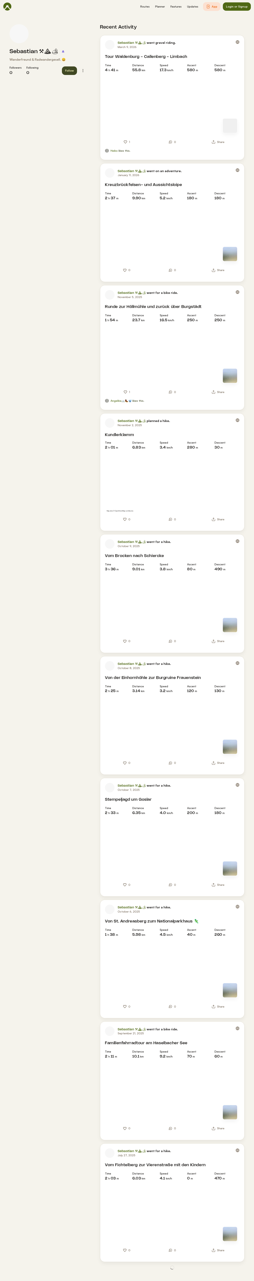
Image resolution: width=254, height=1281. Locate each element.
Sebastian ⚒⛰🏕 (34, 51)
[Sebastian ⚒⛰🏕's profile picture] (19, 33)
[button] (145, 6)
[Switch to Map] (230, 126)
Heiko (114, 150)
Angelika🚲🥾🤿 (121, 400)
